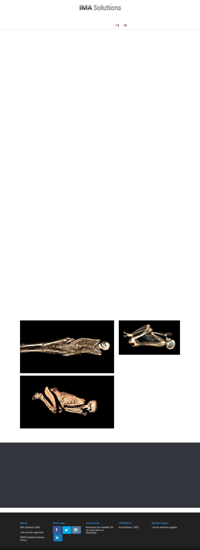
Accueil (28, 19)
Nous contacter (100, 25)
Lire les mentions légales (164, 527)
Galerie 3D (146, 19)
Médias (78, 25)
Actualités (166, 19)
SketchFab (91, 532)
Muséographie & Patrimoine (113, 19)
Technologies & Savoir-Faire (63, 19)
